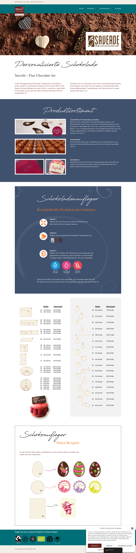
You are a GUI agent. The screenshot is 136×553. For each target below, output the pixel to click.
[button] (132, 528)
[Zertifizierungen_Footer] (38, 536)
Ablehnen (109, 545)
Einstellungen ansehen (125, 545)
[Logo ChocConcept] (19, 7)
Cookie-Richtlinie (103, 549)
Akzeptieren (94, 545)
